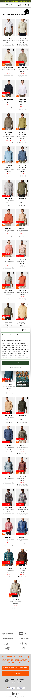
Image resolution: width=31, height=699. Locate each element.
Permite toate (15, 363)
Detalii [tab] (16, 335)
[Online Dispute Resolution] (21, 688)
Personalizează (15, 367)
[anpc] (11, 688)
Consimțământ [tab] (6, 335)
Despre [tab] (26, 335)
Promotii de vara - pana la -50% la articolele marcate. (15, 1)
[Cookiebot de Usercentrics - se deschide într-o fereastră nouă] (22, 330)
